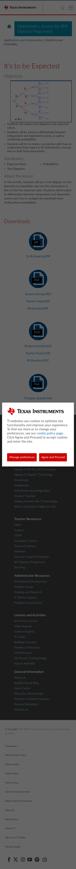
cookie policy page (50, 433)
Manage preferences (22, 457)
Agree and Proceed (53, 457)
